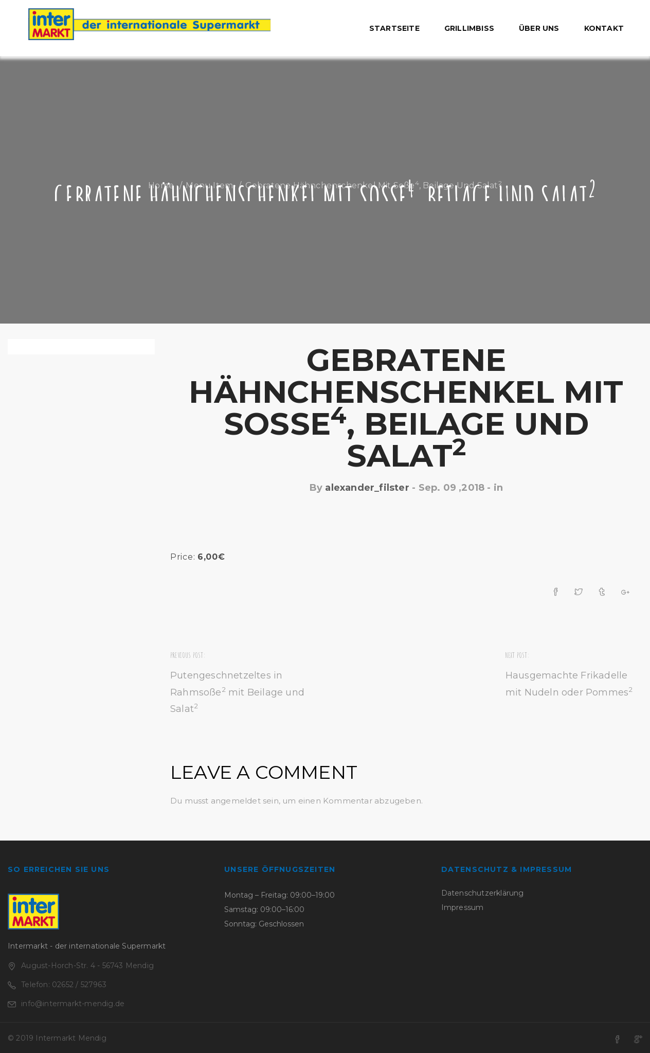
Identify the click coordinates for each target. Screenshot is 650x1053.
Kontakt (604, 28)
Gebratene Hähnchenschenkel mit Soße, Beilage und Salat (406, 407)
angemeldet (236, 801)
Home (161, 185)
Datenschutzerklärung (482, 893)
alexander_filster (367, 487)
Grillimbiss (469, 28)
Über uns (539, 28)
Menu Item (209, 185)
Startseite (394, 28)
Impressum (462, 907)
